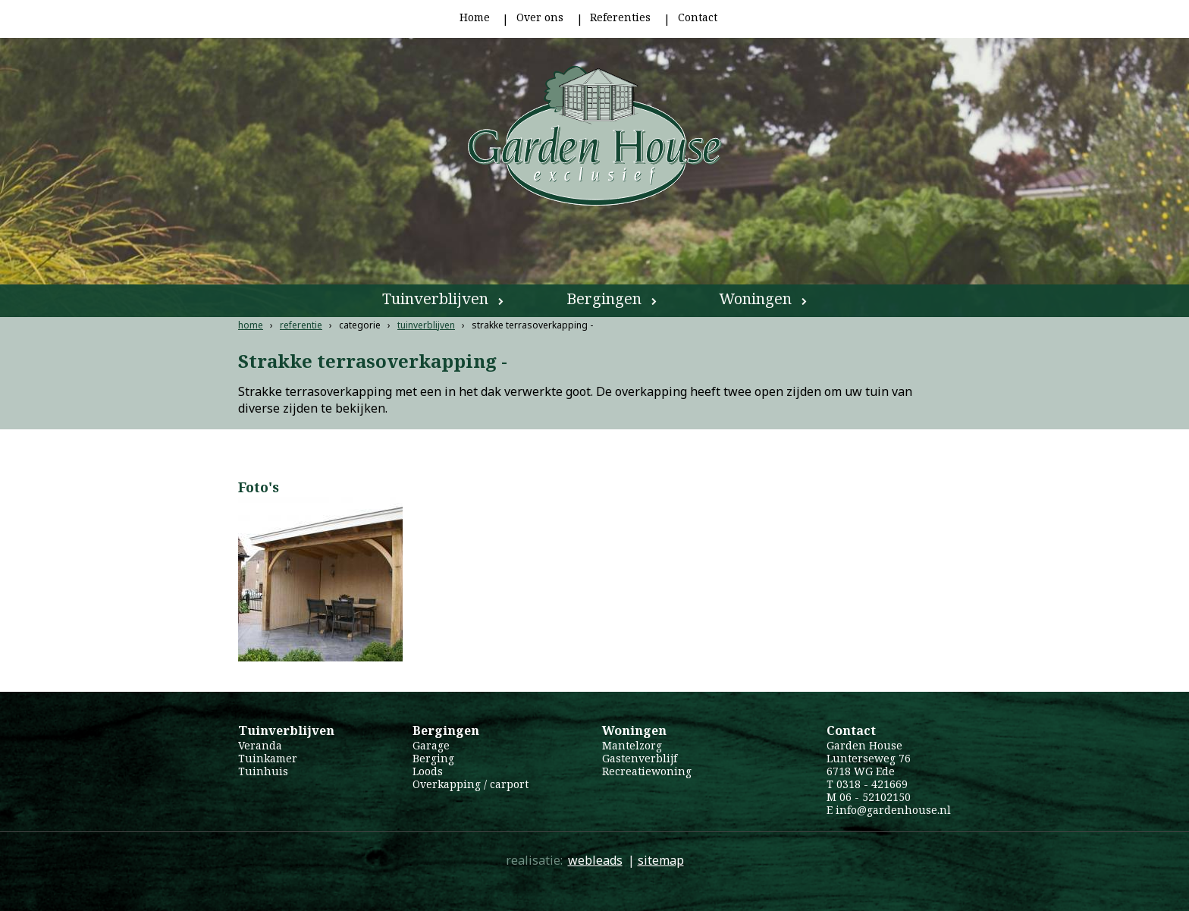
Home (475, 17)
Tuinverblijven (435, 298)
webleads (595, 860)
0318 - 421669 (872, 784)
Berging (433, 758)
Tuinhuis (263, 771)
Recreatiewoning (647, 771)
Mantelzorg (632, 745)
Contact (697, 17)
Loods (428, 771)
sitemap (661, 860)
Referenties (620, 17)
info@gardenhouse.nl (893, 810)
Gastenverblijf (639, 758)
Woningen (755, 298)
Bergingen (604, 298)
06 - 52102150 (875, 797)
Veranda (260, 745)
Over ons (539, 17)
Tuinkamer (267, 758)
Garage (431, 745)
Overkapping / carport (471, 784)
